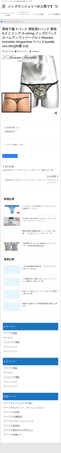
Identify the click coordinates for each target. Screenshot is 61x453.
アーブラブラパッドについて (18, 421)
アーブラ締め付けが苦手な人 (18, 430)
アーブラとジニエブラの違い (7, 14)
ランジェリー (10, 156)
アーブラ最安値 (11, 426)
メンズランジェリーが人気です (30, 6)
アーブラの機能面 (12, 416)
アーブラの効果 (38, 14)
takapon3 (35, 51)
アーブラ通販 (10, 333)
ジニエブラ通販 (11, 342)
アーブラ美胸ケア (12, 435)
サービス (8, 337)
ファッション (10, 346)
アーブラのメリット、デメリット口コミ (23, 14)
